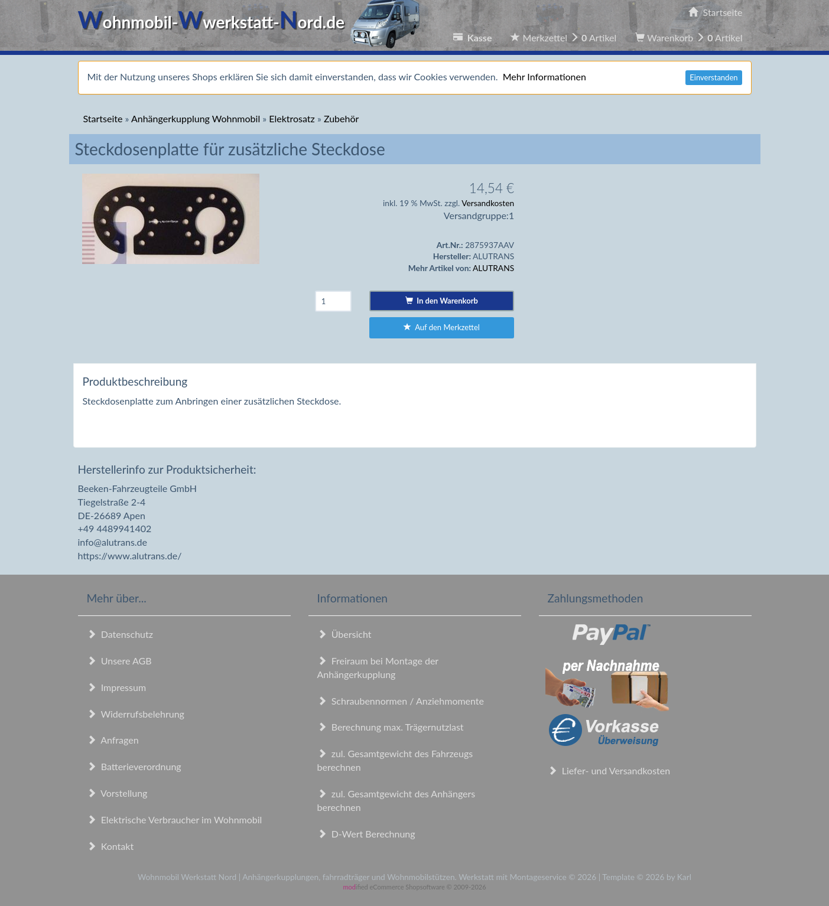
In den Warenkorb (441, 300)
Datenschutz (120, 634)
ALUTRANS (493, 268)
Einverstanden (713, 77)
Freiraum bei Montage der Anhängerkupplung (377, 667)
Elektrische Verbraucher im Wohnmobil (174, 819)
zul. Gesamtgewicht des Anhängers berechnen (396, 800)
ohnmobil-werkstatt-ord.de (252, 22)
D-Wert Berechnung (366, 833)
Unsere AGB (119, 660)
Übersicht (344, 634)
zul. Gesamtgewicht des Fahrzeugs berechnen (395, 760)
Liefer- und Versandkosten (609, 770)
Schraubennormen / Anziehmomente (401, 700)
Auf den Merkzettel (442, 327)
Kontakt (110, 846)
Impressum (117, 687)
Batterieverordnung (134, 766)
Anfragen (113, 739)
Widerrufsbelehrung (135, 713)
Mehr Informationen (544, 76)
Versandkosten (487, 203)
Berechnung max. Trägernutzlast (390, 726)
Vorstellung (117, 793)
